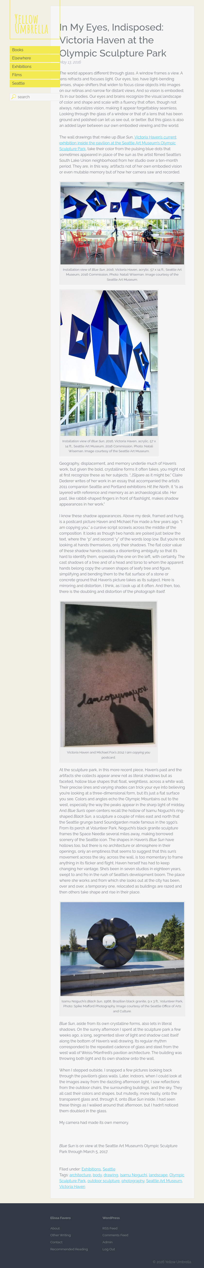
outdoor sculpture (103, 1180)
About (55, 1228)
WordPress (111, 1218)
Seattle (109, 1169)
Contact (56, 1242)
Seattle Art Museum (164, 1180)
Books (17, 50)
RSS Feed (110, 1228)
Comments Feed (115, 1235)
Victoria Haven (72, 1186)
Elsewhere (21, 58)
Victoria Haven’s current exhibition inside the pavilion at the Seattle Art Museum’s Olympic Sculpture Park (117, 143)
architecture (80, 1175)
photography (132, 1180)
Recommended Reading (69, 1249)
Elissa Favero (60, 1218)
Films (17, 75)
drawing (111, 1175)
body (97, 1175)
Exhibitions (91, 1169)
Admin (107, 1242)
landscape (158, 1175)
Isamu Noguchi (133, 1175)
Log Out (108, 1249)
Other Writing (60, 1235)
